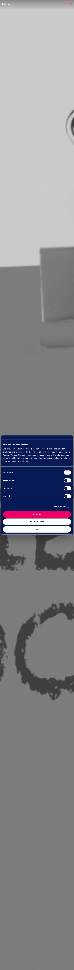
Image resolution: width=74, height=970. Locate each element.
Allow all (37, 514)
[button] (70, 4)
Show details (60, 506)
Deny (37, 529)
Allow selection (37, 522)
